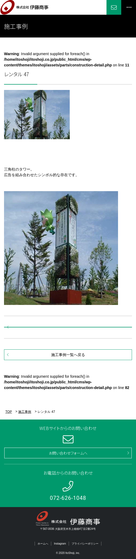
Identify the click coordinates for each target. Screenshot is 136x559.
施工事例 (24, 412)
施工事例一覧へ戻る (68, 355)
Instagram (60, 543)
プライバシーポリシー (85, 543)
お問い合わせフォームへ (68, 453)
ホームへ (43, 543)
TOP (8, 412)
